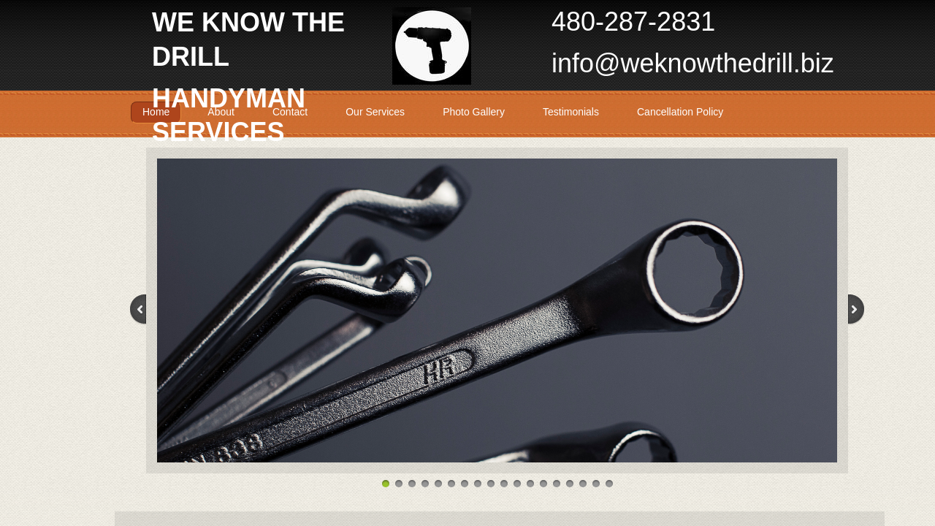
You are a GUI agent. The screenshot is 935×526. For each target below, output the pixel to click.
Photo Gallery (474, 112)
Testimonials (571, 112)
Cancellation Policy (680, 112)
